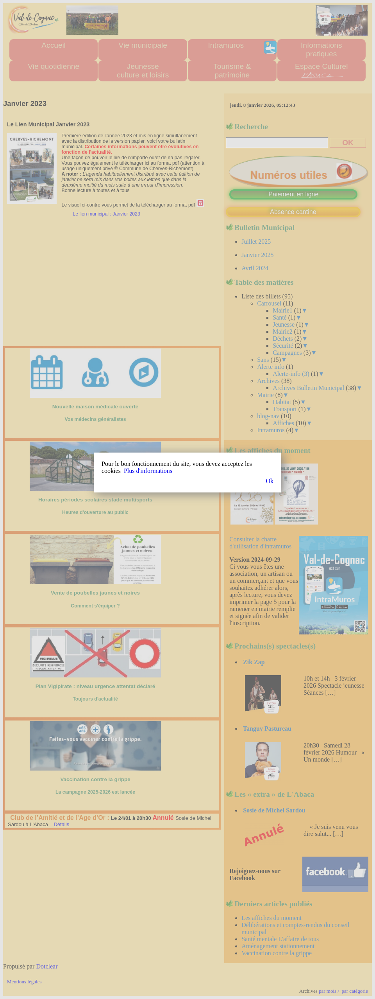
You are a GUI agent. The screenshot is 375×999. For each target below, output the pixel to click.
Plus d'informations (148, 470)
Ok (269, 481)
